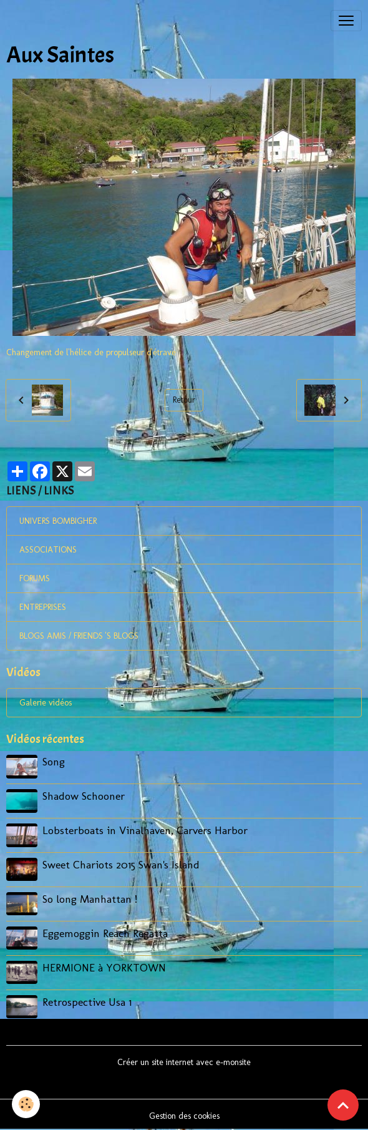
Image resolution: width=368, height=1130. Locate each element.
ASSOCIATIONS (48, 549)
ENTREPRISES (42, 607)
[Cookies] (26, 1104)
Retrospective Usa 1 (87, 999)
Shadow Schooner (83, 795)
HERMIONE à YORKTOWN (104, 965)
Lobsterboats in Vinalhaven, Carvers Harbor (145, 829)
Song (53, 761)
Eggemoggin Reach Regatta (105, 931)
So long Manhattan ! (89, 897)
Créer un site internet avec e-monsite (184, 1059)
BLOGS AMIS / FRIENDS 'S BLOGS (78, 636)
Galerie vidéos (45, 702)
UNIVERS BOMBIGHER (58, 521)
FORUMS (34, 578)
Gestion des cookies (184, 1113)
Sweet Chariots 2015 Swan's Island (121, 863)
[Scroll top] (343, 1105)
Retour (184, 400)
